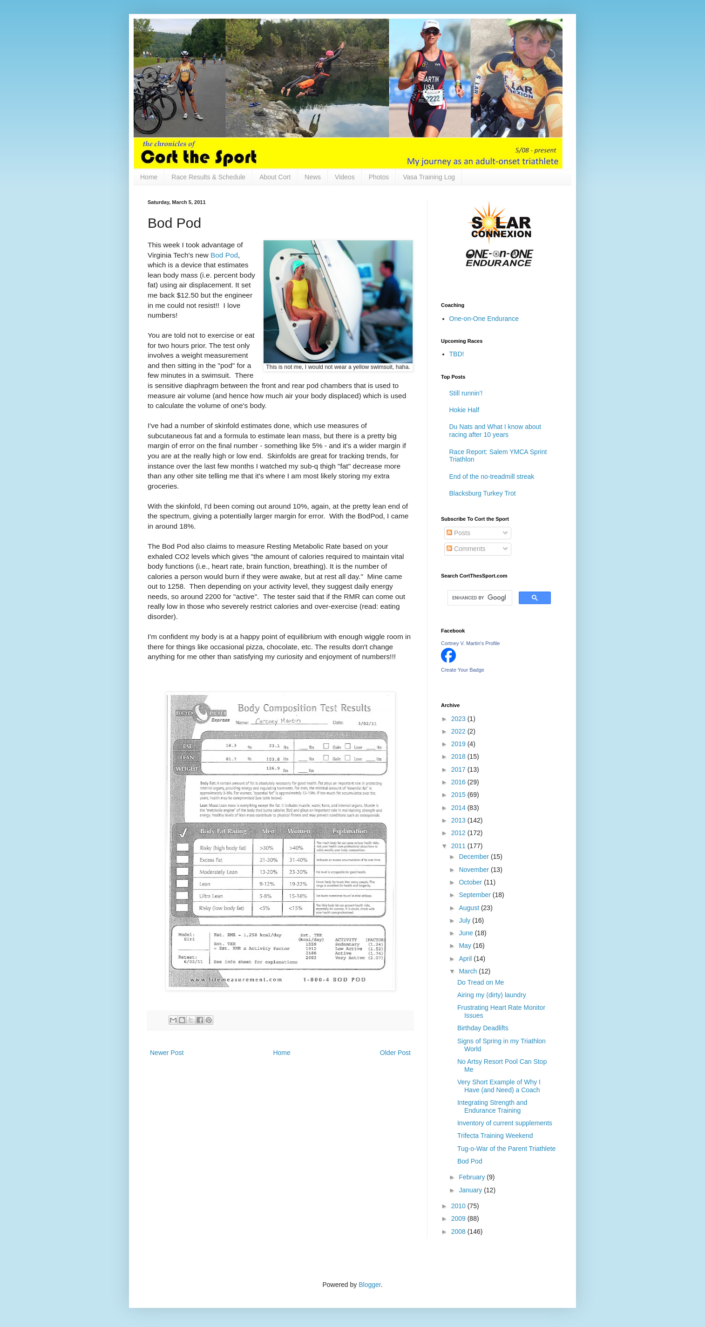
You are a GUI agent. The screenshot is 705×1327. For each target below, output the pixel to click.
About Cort (275, 177)
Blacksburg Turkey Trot (482, 493)
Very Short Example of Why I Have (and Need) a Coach (499, 1086)
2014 (459, 807)
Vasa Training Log (429, 177)
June (467, 933)
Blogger (369, 1284)
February (473, 1177)
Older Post (395, 1052)
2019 (459, 744)
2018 (459, 756)
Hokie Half (464, 410)
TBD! (456, 354)
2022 (459, 731)
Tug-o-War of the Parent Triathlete (506, 1148)
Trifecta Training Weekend (495, 1135)
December (474, 856)
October (471, 882)
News (313, 177)
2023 (459, 718)
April (466, 958)
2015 (459, 794)
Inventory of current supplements (504, 1123)
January (471, 1190)
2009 (459, 1218)
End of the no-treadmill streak (492, 476)
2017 (459, 769)
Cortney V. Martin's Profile (470, 643)
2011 (459, 846)
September (475, 894)
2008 (459, 1231)
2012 (459, 833)
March (469, 971)
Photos (379, 177)
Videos (345, 177)
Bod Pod (224, 255)
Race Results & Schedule (208, 177)
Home (148, 177)
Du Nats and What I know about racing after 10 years (495, 430)
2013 (459, 820)
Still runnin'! (466, 393)
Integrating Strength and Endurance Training (492, 1106)
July (465, 920)
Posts (458, 533)
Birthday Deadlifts (482, 1028)
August (470, 908)
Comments (466, 548)
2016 (459, 782)
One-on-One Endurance (484, 318)
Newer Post (166, 1052)
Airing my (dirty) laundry (491, 995)
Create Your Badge (462, 670)
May (466, 945)
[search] (479, 598)
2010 (459, 1206)
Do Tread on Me (480, 982)
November (474, 869)
